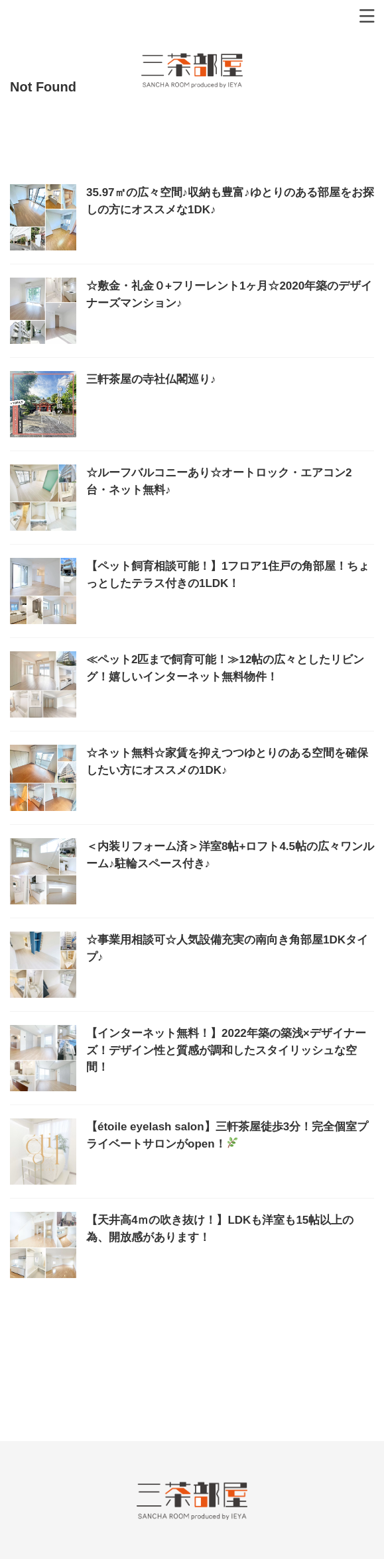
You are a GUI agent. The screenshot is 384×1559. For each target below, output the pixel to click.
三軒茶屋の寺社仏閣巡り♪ (151, 379)
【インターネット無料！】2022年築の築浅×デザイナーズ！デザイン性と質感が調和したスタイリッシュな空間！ (226, 1050)
